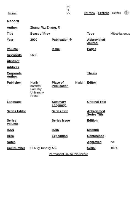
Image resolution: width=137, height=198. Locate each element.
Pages (91, 49)
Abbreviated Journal (96, 41)
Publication (60, 39)
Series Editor (16, 111)
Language (14, 101)
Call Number (16, 148)
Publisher (14, 82)
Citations (103, 13)
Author (12, 27)
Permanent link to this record (68, 154)
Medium (93, 129)
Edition (92, 120)
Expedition (60, 136)
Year (10, 39)
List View (89, 13)
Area (10, 136)
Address (13, 67)
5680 (33, 55)
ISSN (10, 129)
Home (12, 13)
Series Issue (61, 120)
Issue (56, 49)
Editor (91, 82)
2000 (33, 39)
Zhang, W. (37, 27)
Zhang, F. (53, 27)
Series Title (60, 111)
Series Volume (12, 122)
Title (10, 33)
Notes (11, 142)
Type (90, 33)
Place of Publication (60, 84)
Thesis (92, 73)
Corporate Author (14, 75)
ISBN (55, 129)
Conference (95, 136)
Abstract (13, 61)
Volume (12, 49)
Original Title (96, 101)
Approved (94, 142)
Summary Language (59, 103)
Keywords (14, 55)
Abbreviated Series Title (96, 112)
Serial (91, 148)
